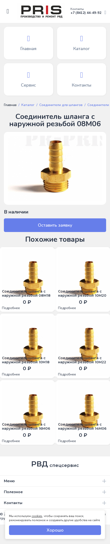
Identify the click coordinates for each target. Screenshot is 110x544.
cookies (37, 516)
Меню (55, 481)
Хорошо (55, 530)
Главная (10, 105)
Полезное (55, 492)
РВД (55, 464)
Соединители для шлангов (61, 105)
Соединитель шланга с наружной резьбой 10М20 (82, 293)
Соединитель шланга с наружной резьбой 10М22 (82, 360)
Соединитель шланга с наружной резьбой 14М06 (82, 426)
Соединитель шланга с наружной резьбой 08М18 (26, 293)
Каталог (27, 105)
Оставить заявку (55, 225)
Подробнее (11, 308)
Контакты (55, 503)
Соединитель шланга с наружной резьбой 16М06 (26, 426)
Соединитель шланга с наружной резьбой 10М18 (26, 360)
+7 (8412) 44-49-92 (88, 11)
